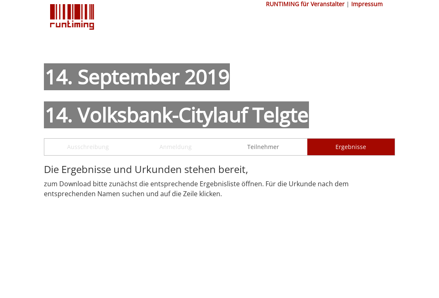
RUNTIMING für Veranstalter (305, 4)
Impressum (367, 4)
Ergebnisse (350, 147)
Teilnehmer (263, 147)
